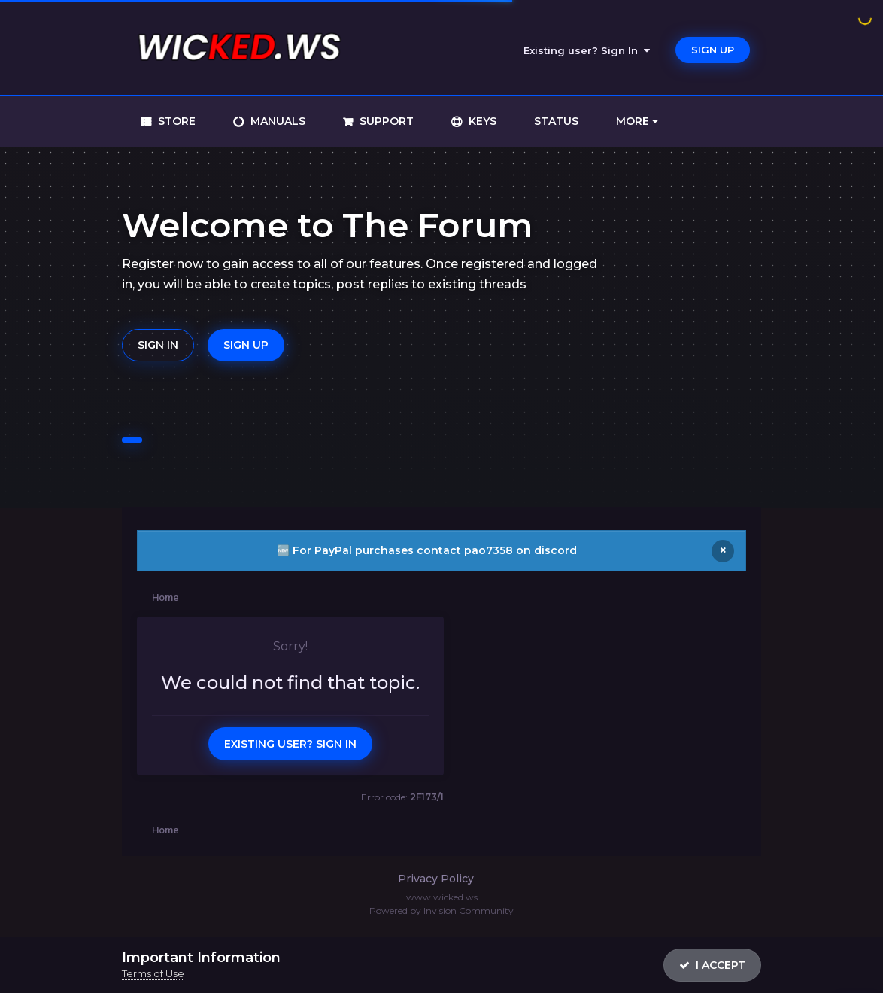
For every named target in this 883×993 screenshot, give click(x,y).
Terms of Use (153, 973)
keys (481, 121)
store (175, 121)
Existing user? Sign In (586, 50)
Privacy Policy (436, 878)
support (385, 121)
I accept (712, 965)
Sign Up (712, 50)
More (637, 121)
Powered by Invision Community (441, 910)
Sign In (158, 345)
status (556, 121)
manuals (276, 121)
